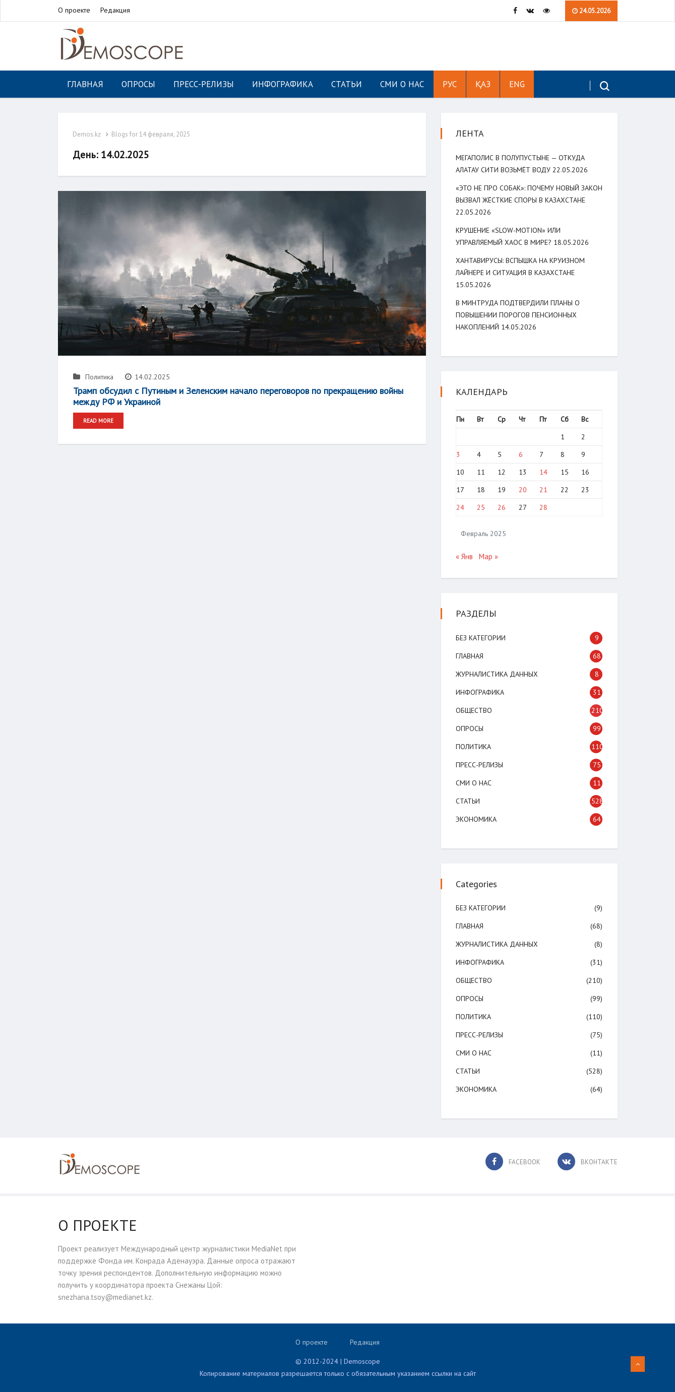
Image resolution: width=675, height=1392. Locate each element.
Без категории (481, 637)
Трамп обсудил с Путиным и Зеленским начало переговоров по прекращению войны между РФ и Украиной (238, 396)
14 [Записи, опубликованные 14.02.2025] (543, 472)
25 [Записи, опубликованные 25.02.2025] (481, 507)
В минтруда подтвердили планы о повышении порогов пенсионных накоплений (518, 315)
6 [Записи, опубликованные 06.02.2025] (521, 454)
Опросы (138, 84)
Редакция (115, 10)
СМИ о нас (402, 84)
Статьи (346, 84)
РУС (450, 84)
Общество (474, 710)
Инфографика (282, 84)
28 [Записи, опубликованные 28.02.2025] (543, 507)
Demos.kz (87, 134)
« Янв (464, 556)
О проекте (74, 10)
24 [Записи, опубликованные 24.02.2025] (461, 507)
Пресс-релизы (203, 84)
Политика (93, 376)
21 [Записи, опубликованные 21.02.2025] (543, 489)
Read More (98, 420)
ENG (517, 84)
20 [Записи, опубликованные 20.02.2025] (523, 489)
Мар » (489, 556)
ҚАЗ (482, 84)
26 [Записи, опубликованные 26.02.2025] (502, 507)
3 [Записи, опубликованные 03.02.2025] (459, 454)
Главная (85, 84)
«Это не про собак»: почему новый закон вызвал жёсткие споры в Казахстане (518, 200)
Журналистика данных (497, 674)
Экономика (476, 819)
